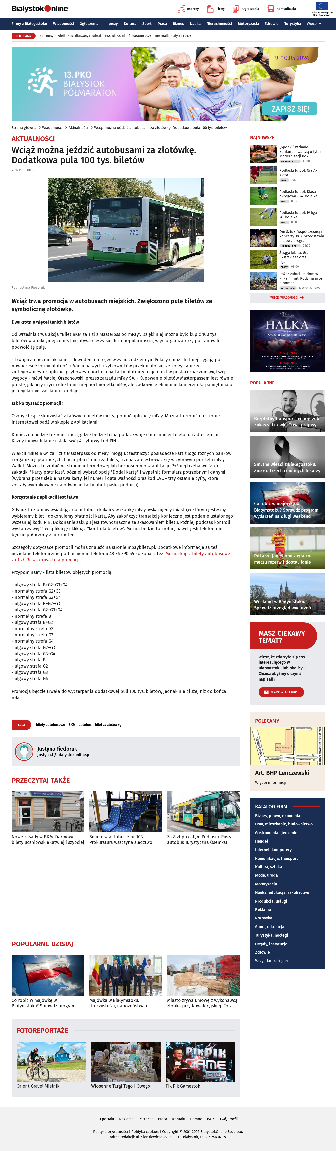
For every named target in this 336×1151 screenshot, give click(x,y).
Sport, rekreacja (269, 926)
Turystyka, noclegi (271, 935)
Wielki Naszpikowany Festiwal (79, 35)
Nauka (195, 23)
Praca (162, 23)
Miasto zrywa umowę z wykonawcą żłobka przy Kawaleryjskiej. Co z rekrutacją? (202, 1003)
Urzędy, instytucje (271, 944)
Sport (147, 23)
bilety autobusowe (50, 725)
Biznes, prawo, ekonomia (277, 815)
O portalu (106, 1119)
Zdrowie (271, 23)
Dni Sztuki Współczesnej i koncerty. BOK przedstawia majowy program (301, 236)
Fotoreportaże (42, 1030)
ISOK (211, 1119)
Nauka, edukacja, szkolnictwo (282, 892)
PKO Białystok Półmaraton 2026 (128, 35)
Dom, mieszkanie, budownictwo (284, 824)
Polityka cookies (145, 1131)
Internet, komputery (273, 849)
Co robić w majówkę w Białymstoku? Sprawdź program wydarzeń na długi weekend (43, 1003)
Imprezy (188, 9)
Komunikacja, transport (276, 858)
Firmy (216, 9)
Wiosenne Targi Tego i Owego (120, 1086)
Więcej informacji (270, 782)
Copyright (170, 1131)
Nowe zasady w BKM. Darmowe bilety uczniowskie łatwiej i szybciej (48, 839)
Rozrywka (263, 918)
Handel (261, 841)
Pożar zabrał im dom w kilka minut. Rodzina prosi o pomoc (301, 278)
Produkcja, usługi (271, 901)
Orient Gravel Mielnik (38, 1086)
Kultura (130, 23)
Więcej (314, 23)
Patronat (146, 1119)
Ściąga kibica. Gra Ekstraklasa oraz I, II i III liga (298, 257)
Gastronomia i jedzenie (276, 832)
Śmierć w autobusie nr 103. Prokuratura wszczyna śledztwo (120, 839)
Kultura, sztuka (268, 866)
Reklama (263, 909)
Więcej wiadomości (284, 297)
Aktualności (78, 127)
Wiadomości (63, 23)
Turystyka (292, 23)
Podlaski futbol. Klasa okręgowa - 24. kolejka (298, 193)
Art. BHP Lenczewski (282, 773)
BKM (71, 725)
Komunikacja (281, 9)
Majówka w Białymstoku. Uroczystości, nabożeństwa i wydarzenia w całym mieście (118, 1003)
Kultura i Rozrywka (291, 161)
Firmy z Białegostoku (29, 23)
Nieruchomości (219, 23)
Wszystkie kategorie (273, 960)
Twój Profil (229, 1119)
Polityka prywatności (110, 1131)
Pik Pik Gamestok (183, 1086)
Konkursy (46, 35)
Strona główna (24, 127)
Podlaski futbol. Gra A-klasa (298, 172)
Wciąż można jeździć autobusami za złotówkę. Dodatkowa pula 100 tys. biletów (160, 127)
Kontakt (178, 1119)
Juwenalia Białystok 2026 (173, 35)
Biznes (178, 23)
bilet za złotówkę (108, 725)
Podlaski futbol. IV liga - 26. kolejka (299, 214)
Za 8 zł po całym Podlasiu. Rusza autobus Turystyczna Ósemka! (200, 839)
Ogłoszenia (246, 9)
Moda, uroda (266, 875)
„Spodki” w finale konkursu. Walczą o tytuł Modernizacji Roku (300, 151)
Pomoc (196, 1119)
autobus (85, 725)
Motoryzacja (248, 23)
